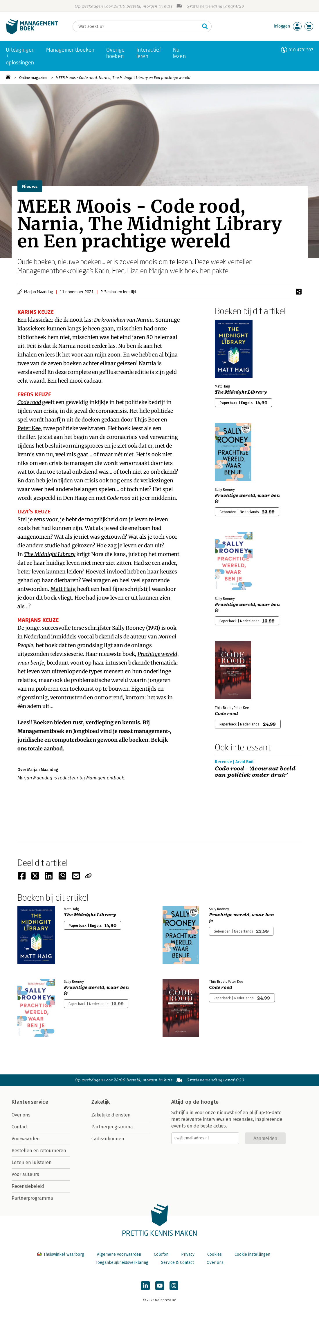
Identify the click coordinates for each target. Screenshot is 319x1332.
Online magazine (33, 77)
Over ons (21, 1115)
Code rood (29, 402)
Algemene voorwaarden (119, 1254)
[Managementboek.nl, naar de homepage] (32, 32)
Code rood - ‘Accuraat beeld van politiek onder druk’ (255, 771)
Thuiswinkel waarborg (61, 1254)
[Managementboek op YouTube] (159, 1285)
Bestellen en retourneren (39, 1150)
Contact (20, 1127)
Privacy (187, 1254)
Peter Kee (29, 428)
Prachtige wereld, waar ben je (247, 498)
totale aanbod (45, 748)
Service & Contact (177, 1262)
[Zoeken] (136, 26)
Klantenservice (30, 1102)
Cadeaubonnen (107, 1138)
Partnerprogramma (32, 1198)
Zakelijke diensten (111, 1115)
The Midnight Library (49, 554)
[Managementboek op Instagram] (174, 1285)
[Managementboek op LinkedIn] (145, 1285)
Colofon (161, 1254)
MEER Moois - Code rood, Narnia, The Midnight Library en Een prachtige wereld (123, 77)
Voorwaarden (26, 1138)
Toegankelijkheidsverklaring (121, 1262)
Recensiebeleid (28, 1186)
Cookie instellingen (252, 1254)
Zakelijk (100, 1102)
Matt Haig (63, 589)
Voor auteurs (25, 1174)
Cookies (214, 1254)
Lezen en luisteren (32, 1162)
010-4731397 (301, 49)
